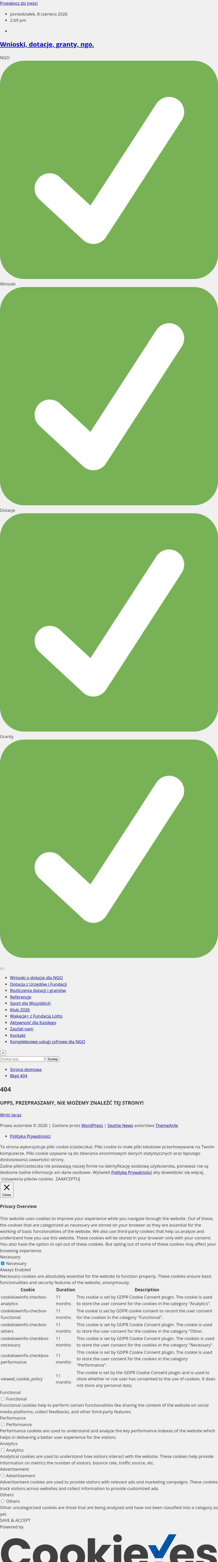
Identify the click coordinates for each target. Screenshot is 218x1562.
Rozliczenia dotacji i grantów (38, 990)
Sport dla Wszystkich (30, 1003)
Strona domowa (26, 1069)
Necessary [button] (10, 1257)
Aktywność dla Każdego (33, 1022)
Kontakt (18, 1035)
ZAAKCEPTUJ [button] (68, 1179)
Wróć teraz (10, 1115)
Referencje (20, 997)
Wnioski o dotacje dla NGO (36, 977)
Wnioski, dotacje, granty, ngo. (47, 44)
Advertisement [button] (14, 1469)
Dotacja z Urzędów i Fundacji (38, 984)
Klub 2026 (20, 1010)
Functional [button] (10, 1392)
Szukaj (52, 1059)
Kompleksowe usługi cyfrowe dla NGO (47, 1041)
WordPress (92, 1125)
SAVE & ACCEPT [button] (15, 1520)
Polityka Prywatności (30, 1136)
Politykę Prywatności (131, 1172)
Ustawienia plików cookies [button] (27, 1179)
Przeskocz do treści (19, 3)
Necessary (16, 1263)
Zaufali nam (21, 1029)
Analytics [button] (9, 1443)
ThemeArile (166, 1125)
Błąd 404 (18, 1076)
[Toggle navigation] (2, 968)
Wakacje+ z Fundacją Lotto (36, 1016)
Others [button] (7, 1495)
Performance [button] (13, 1418)
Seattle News (120, 1125)
